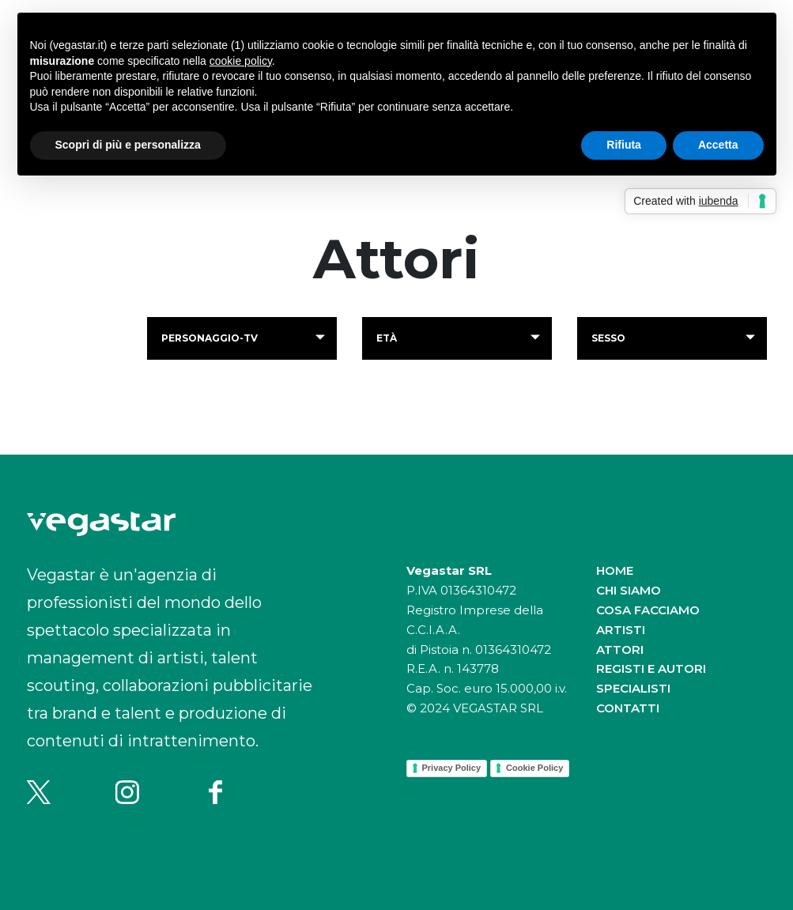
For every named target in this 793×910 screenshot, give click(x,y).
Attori (620, 649)
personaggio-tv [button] (209, 338)
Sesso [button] (608, 338)
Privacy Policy (451, 767)
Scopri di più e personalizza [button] (128, 144)
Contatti (627, 708)
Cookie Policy (534, 767)
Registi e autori (651, 668)
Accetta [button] (718, 144)
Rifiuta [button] (623, 144)
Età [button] (386, 338)
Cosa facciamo (648, 609)
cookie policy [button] (241, 61)
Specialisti (633, 688)
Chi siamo (628, 590)
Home (614, 570)
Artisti (620, 629)
